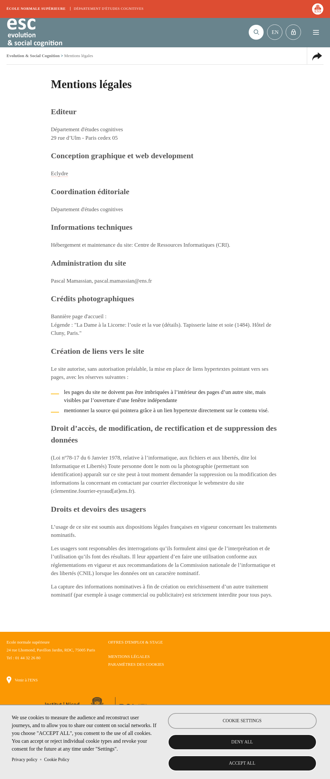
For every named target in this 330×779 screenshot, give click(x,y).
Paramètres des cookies (136, 664)
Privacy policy (25, 759)
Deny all (242, 742)
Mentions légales (129, 656)
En (275, 32)
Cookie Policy (56, 759)
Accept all (242, 763)
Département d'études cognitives (108, 8)
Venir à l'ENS (26, 680)
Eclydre (59, 173)
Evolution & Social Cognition (34, 32)
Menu (315, 32)
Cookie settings (242, 720)
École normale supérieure (36, 8)
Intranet (293, 32)
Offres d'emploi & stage (135, 642)
